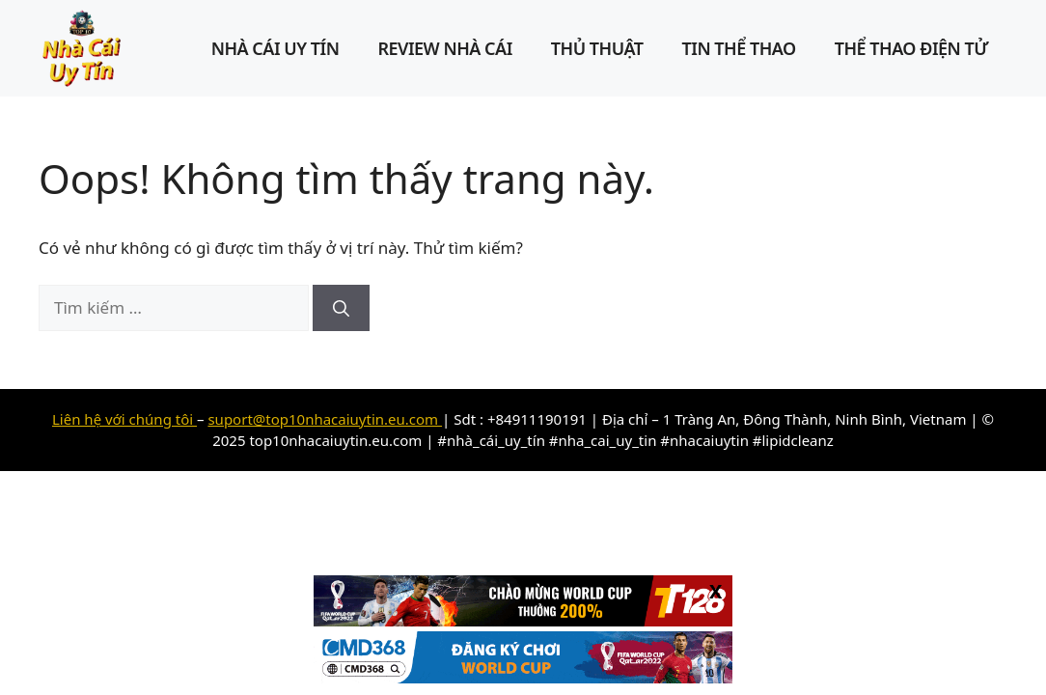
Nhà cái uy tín (275, 48)
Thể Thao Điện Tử (911, 48)
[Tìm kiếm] (341, 308)
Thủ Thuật (597, 48)
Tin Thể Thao (739, 48)
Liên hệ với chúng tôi (124, 419)
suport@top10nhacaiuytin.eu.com (324, 419)
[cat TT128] (523, 620)
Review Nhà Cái (444, 48)
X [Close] (715, 590)
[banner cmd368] (523, 677)
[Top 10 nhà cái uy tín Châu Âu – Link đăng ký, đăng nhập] (82, 47)
